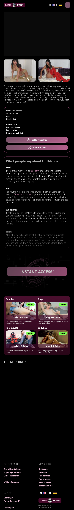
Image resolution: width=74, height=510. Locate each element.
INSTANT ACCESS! (37, 271)
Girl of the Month (11, 475)
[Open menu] (67, 5)
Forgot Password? (12, 501)
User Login (8, 497)
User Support (9, 507)
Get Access (43, 469)
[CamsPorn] (14, 5)
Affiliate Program (11, 482)
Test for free (44, 475)
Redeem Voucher (45, 485)
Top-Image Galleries (13, 472)
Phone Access (44, 479)
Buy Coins (42, 472)
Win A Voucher (44, 482)
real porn (34, 172)
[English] (52, 5)
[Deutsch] (59, 5)
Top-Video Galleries (12, 469)
